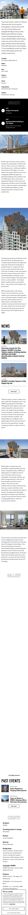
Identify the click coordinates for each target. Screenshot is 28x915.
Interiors (14, 850)
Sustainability (9, 846)
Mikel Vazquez (15, 758)
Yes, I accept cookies (14, 908)
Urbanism (7, 839)
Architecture (5, 94)
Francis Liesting (7, 756)
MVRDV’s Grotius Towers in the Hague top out (13, 321)
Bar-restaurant (13, 89)
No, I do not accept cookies (13, 913)
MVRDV (5, 727)
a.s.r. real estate (14, 788)
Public (22, 843)
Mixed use (7, 843)
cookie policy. (12, 904)
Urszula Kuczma (7, 754)
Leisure (21, 839)
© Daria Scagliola (17, 813)
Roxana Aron (6, 758)
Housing (12, 94)
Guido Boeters (17, 754)
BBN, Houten (18, 803)
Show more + (14, 330)
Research (20, 846)
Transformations (19, 835)
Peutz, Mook (18, 806)
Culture (15, 843)
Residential (4, 89)
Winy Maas (6, 733)
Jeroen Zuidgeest (8, 739)
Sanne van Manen (8, 752)
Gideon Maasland (8, 746)
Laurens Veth (13, 761)
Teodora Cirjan (18, 752)
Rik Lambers (16, 756)
